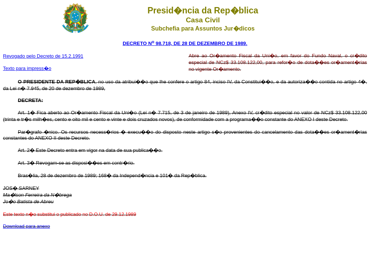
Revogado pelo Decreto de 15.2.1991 (43, 56)
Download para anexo (26, 226)
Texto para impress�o (27, 68)
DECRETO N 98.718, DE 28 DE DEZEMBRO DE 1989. (185, 43)
